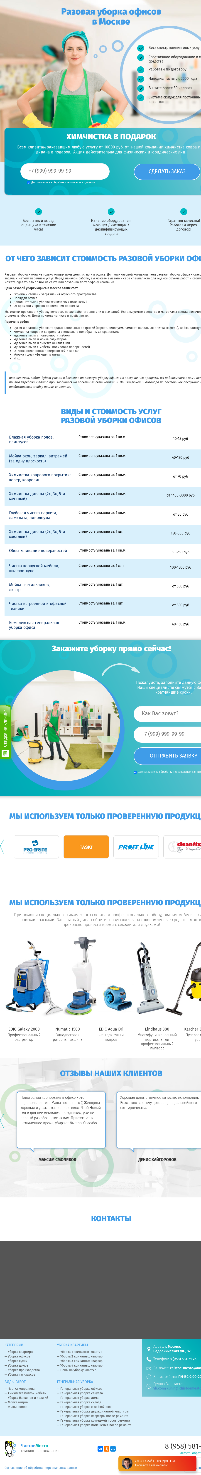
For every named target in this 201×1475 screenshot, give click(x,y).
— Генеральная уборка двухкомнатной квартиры (93, 1412)
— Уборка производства (22, 1370)
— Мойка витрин (17, 1402)
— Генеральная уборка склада (79, 1402)
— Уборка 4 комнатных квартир (80, 1366)
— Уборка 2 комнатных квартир (80, 1357)
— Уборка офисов (17, 1357)
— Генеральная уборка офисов (80, 1389)
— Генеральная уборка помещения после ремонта (94, 1425)
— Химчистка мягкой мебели (26, 1393)
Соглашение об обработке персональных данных (41, 1468)
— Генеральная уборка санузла (80, 1393)
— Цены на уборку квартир (76, 1370)
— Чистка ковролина (19, 1389)
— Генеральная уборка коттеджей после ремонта (93, 1421)
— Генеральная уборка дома (77, 1398)
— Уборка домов (16, 1366)
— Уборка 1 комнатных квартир (79, 1352)
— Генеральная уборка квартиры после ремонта (92, 1416)
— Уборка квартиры (19, 1352)
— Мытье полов (16, 1407)
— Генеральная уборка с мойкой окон (85, 1407)
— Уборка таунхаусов (20, 1375)
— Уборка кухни (16, 1361)
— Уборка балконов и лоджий (26, 1398)
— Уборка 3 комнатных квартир (80, 1361)
